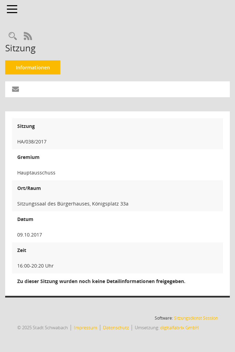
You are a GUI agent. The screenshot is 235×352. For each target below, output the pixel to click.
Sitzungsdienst (196, 318)
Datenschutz (116, 327)
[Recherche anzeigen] (12, 36)
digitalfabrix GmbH (179, 327)
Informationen (33, 67)
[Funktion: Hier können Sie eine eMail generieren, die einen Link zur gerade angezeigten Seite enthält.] (15, 89)
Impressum (85, 327)
